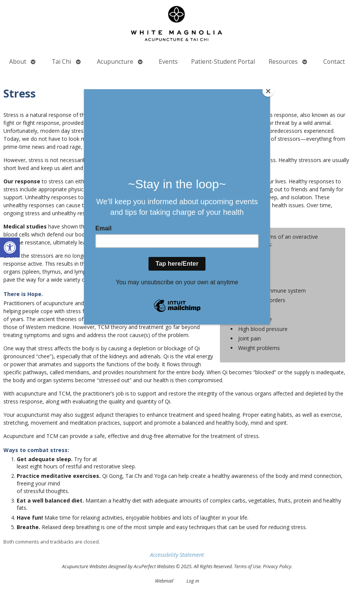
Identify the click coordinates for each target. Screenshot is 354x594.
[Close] (268, 91)
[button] (10, 247)
